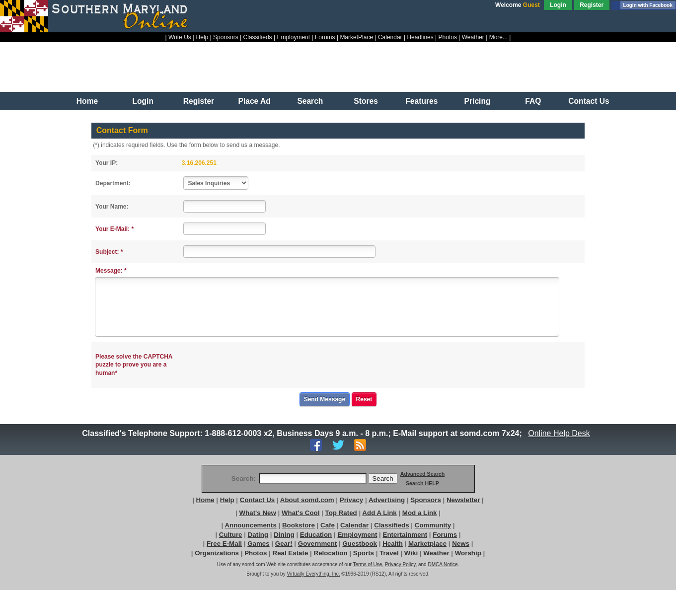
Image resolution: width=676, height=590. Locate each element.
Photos (448, 37)
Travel (389, 553)
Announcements (250, 525)
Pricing (477, 101)
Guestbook (359, 543)
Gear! (284, 543)
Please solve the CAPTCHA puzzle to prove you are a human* (133, 365)
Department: (113, 183)
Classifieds (257, 37)
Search (310, 101)
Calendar (390, 37)
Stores (366, 101)
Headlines (420, 37)
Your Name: (111, 206)
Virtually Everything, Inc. (313, 574)
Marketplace (427, 543)
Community (433, 525)
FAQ (533, 101)
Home (87, 101)
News (460, 543)
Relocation (331, 553)
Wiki (411, 553)
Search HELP (422, 483)
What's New (257, 512)
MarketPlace (356, 37)
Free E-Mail (224, 543)
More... (498, 37)
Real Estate (290, 553)
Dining (284, 534)
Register (591, 4)
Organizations (217, 553)
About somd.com (307, 500)
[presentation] (259, 365)
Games (258, 543)
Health (392, 543)
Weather (473, 37)
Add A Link (379, 512)
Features (421, 101)
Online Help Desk (559, 433)
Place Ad (254, 101)
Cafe (327, 525)
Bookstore (298, 525)
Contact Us (588, 101)
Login (558, 4)
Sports (363, 553)
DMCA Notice (442, 564)
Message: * (111, 270)
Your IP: (106, 162)
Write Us (179, 37)
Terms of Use (367, 564)
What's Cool (300, 512)
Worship (468, 553)
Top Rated (341, 512)
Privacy (351, 500)
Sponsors (225, 37)
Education (316, 534)
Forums (325, 37)
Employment (293, 37)
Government (317, 543)
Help (202, 37)
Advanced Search (422, 474)
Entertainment (405, 534)
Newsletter (463, 500)
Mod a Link (419, 512)
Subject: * (109, 251)
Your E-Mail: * (114, 228)
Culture (230, 534)
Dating (258, 534)
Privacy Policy (400, 564)
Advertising (387, 500)
